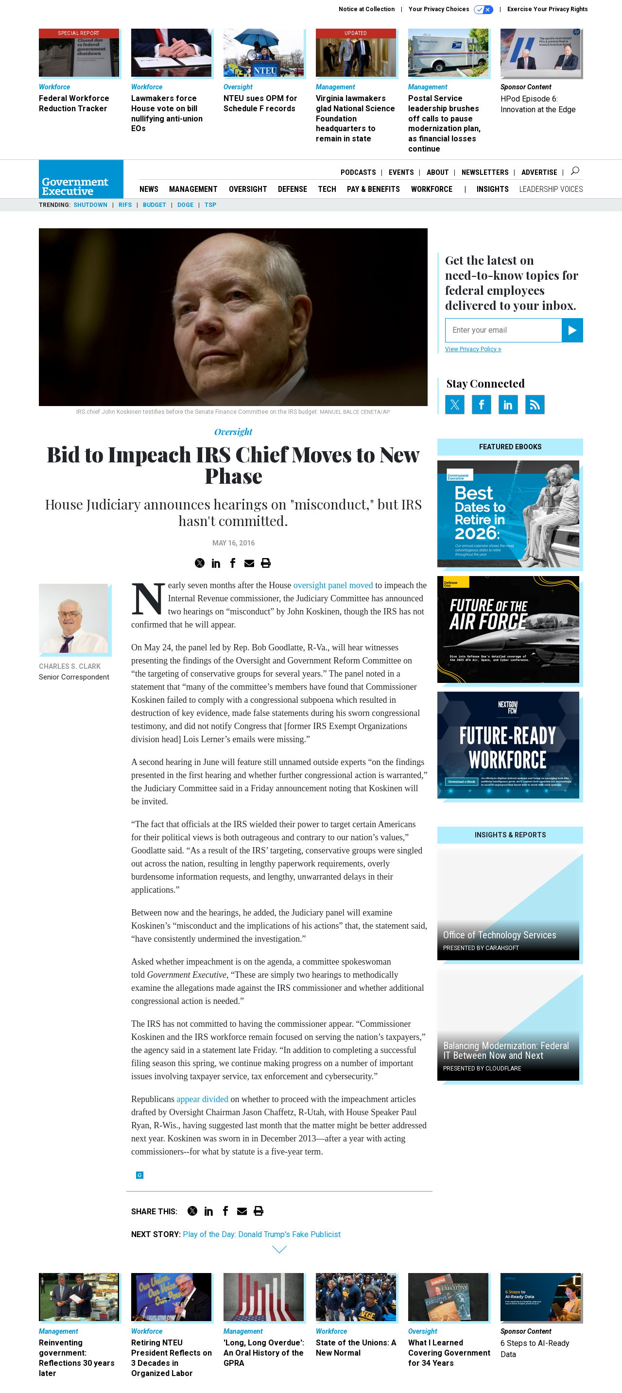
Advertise (539, 172)
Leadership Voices (551, 189)
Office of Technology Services (499, 935)
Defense (292, 189)
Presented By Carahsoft (481, 948)
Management (193, 189)
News (148, 189)
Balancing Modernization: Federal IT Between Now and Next (506, 1050)
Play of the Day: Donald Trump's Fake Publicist (262, 1234)
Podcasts (358, 172)
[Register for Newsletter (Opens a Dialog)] (572, 330)
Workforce (432, 189)
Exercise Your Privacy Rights (547, 9)
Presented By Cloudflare (482, 1068)
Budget (154, 205)
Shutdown (90, 205)
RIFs (125, 205)
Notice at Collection (367, 9)
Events (401, 172)
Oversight (248, 189)
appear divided (202, 1099)
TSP (210, 205)
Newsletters (485, 172)
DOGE (185, 205)
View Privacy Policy (473, 349)
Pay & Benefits (373, 189)
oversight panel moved (333, 585)
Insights (493, 189)
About (438, 172)
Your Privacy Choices (451, 9)
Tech (327, 189)
